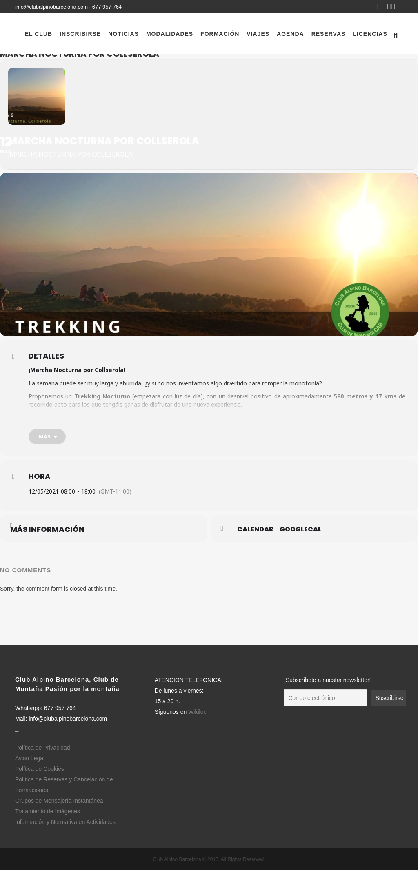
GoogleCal (300, 529)
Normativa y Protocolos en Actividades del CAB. (241, 417)
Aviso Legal (29, 758)
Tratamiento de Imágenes (47, 811)
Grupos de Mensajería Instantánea (59, 800)
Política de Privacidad (42, 747)
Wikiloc (197, 711)
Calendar (255, 529)
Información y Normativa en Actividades (65, 822)
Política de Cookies (39, 769)
